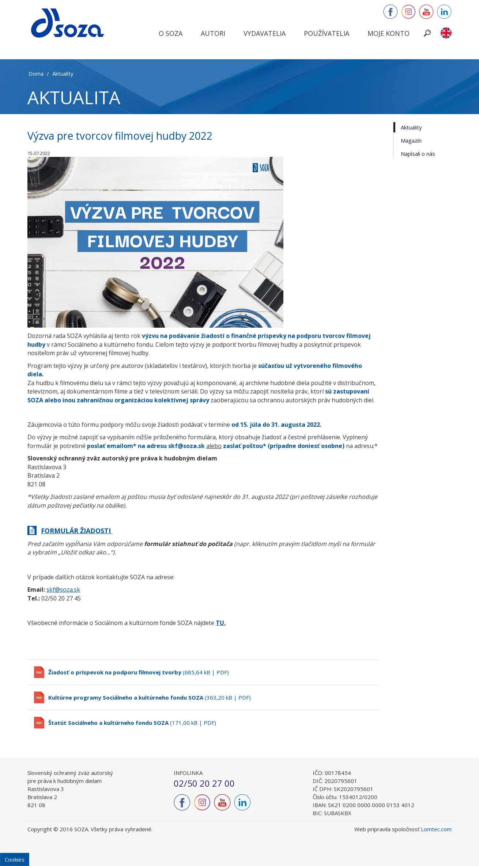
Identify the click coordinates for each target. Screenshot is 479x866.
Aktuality (62, 73)
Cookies (14, 859)
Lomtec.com (436, 829)
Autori (213, 33)
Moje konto (388, 33)
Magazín (411, 140)
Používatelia (326, 33)
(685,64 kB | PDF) (138, 672)
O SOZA (170, 33)
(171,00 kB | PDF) (132, 722)
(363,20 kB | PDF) (149, 697)
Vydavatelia (265, 33)
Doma (36, 73)
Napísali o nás (418, 153)
